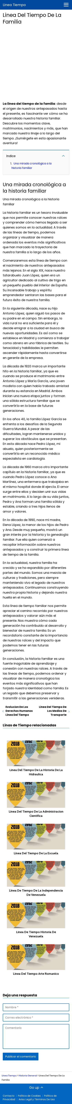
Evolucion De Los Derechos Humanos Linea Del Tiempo (19, 711)
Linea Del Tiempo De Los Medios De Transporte (52, 711)
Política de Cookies (29, 1095)
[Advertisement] (36, 62)
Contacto (8, 1095)
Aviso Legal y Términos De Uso (37, 1099)
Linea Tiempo (14, 4)
